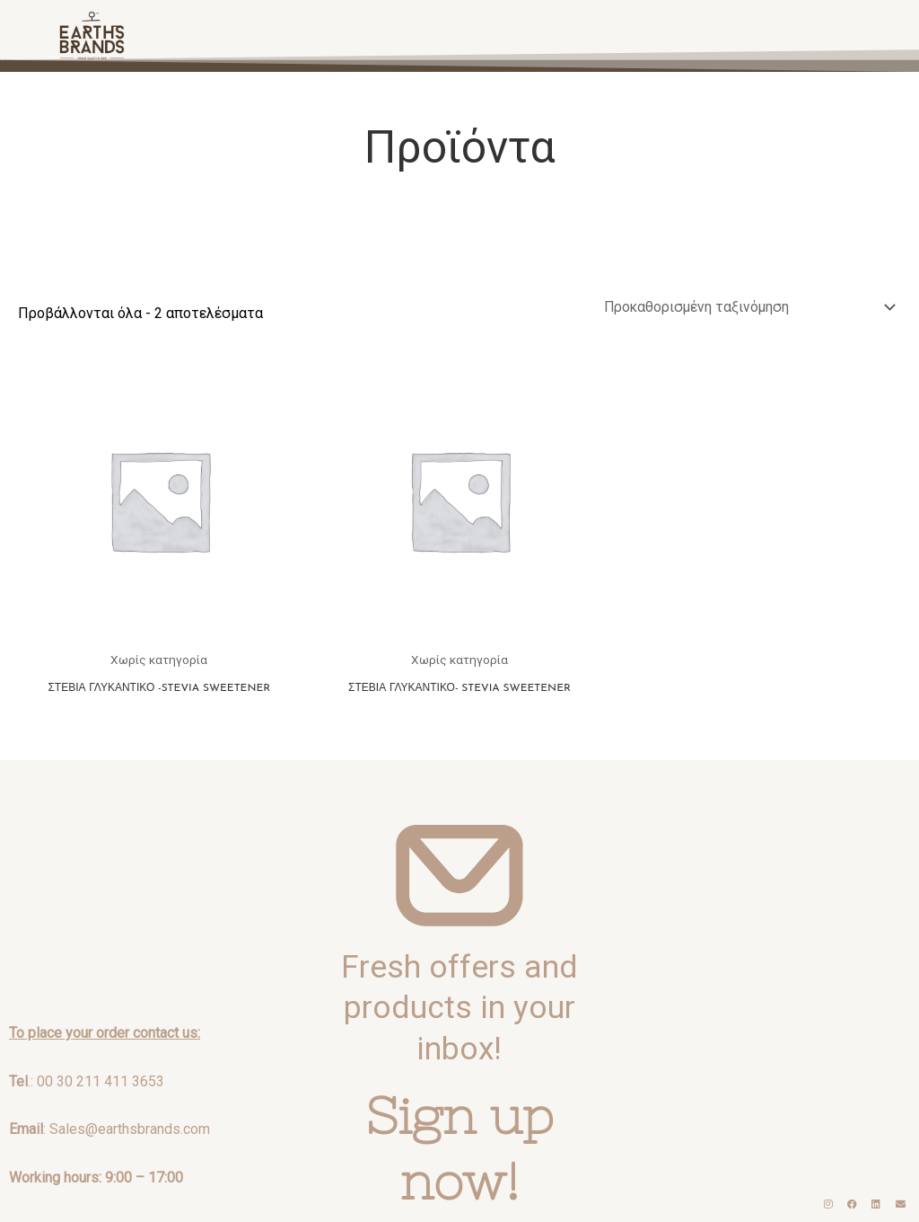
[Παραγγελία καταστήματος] (744, 307)
